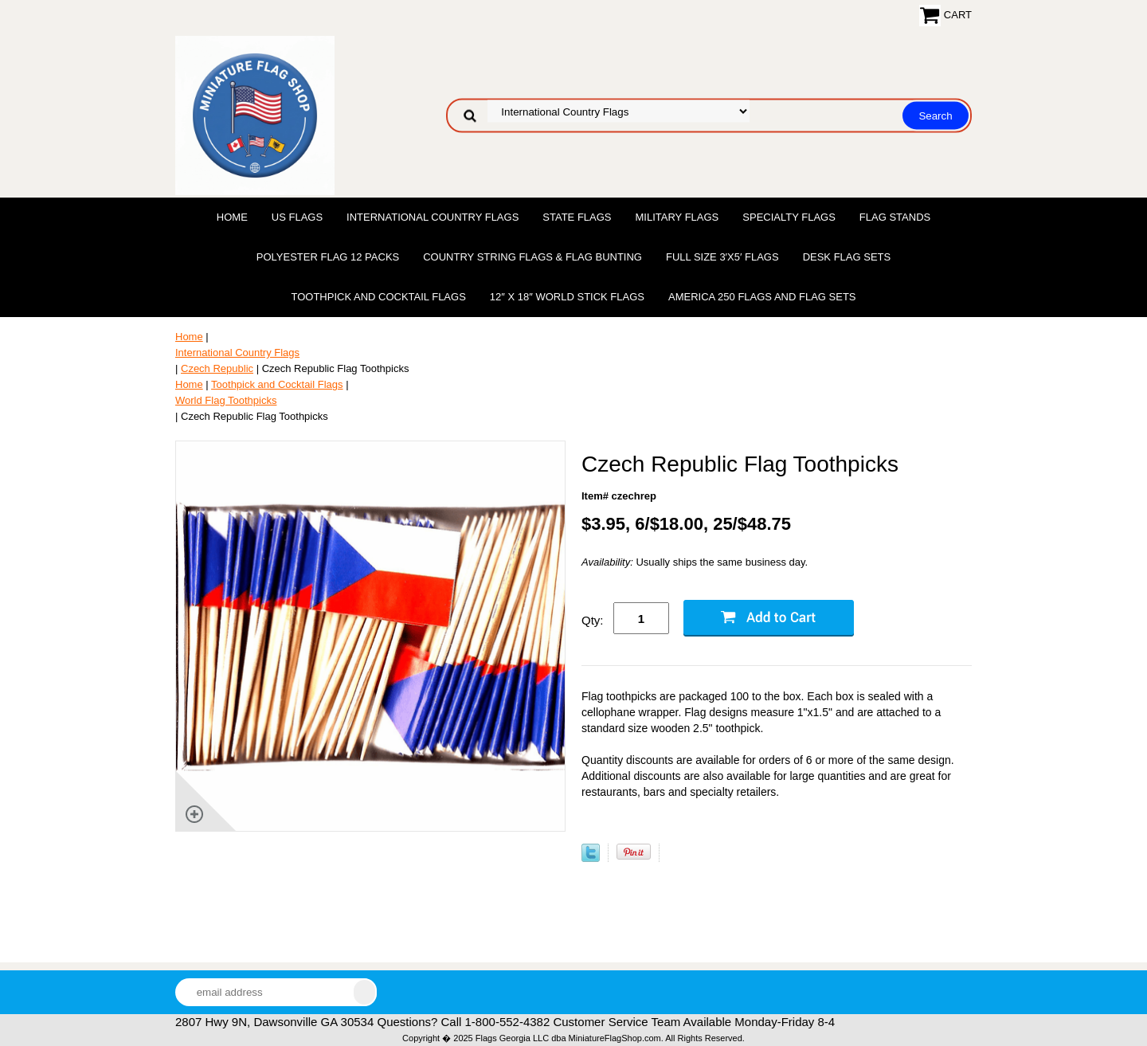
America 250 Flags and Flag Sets (762, 297)
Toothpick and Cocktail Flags (378, 297)
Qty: (592, 620)
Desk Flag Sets (847, 257)
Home (232, 217)
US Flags (297, 217)
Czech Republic (217, 368)
